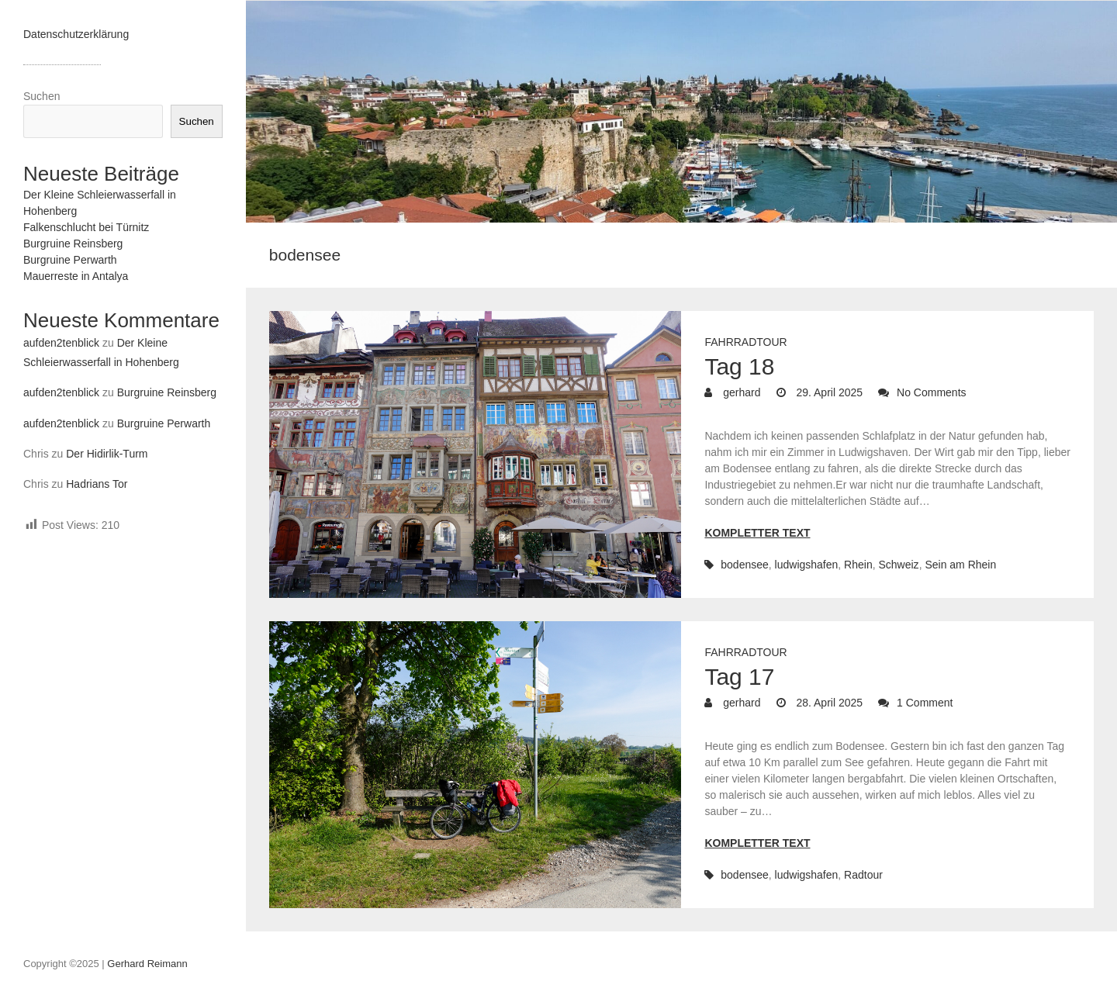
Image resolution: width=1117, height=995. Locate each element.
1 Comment (925, 702)
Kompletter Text (757, 533)
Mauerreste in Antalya (75, 276)
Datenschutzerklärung (76, 34)
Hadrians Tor (96, 484)
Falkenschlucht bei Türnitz (86, 227)
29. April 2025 (828, 392)
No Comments (931, 392)
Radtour (863, 875)
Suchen (41, 96)
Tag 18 (739, 366)
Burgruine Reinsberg (73, 243)
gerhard (740, 392)
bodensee (745, 564)
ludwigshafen (807, 564)
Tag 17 (739, 676)
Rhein (858, 564)
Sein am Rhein (960, 564)
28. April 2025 (828, 702)
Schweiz (898, 564)
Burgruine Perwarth (70, 260)
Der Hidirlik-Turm (106, 453)
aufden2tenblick (61, 343)
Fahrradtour (745, 342)
